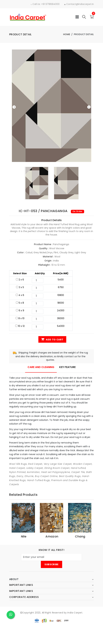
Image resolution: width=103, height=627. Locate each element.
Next (89, 107)
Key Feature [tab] (67, 367)
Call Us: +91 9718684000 (43, 4)
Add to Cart (52, 339)
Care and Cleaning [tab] (41, 367)
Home (66, 34)
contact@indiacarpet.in (78, 4)
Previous (14, 107)
